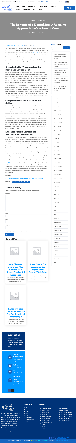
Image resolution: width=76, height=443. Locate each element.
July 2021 (56, 250)
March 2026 (57, 107)
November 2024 (58, 170)
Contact (40, 9)
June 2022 (56, 206)
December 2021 (58, 230)
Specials (18, 9)
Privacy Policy (33, 440)
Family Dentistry (32, 6)
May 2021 (56, 258)
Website (7, 225)
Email (7, 219)
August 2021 (57, 246)
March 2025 (57, 154)
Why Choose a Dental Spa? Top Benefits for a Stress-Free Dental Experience (24, 178)
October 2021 (57, 238)
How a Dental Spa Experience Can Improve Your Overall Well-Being (38, 268)
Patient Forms (26, 9)
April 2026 (56, 103)
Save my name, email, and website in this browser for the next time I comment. (26, 231)
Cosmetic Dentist (43, 6)
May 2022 (56, 210)
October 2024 (57, 174)
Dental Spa (14, 181)
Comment (8, 193)
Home (17, 6)
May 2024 (56, 194)
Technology (53, 6)
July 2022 (56, 202)
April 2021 (56, 262)
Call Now (16, 365)
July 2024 (56, 186)
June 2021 (56, 254)
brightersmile (20, 45)
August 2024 (57, 182)
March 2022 (57, 218)
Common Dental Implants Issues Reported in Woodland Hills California (60, 72)
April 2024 (56, 198)
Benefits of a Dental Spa (24, 181)
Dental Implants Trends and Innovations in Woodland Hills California (61, 64)
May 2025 (56, 146)
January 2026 (57, 115)
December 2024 (58, 166)
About (23, 6)
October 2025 (57, 126)
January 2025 (57, 162)
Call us (20, 1)
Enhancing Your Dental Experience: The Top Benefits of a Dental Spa (16, 312)
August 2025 (57, 134)
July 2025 (56, 138)
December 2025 (58, 118)
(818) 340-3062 (44, 1)
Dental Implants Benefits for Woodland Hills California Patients (60, 88)
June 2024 (56, 190)
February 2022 (57, 222)
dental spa (35, 52)
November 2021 (58, 234)
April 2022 (56, 214)
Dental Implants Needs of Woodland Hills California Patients (60, 56)
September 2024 (58, 178)
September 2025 (58, 130)
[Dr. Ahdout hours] (10, 380)
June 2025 (56, 142)
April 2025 (56, 150)
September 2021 (58, 242)
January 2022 (57, 226)
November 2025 (58, 122)
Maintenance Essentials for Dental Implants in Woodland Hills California (61, 80)
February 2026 (57, 110)
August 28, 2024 (11, 45)
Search (58, 44)
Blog (34, 9)
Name (7, 213)
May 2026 (56, 99)
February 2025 (57, 158)
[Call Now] (10, 366)
